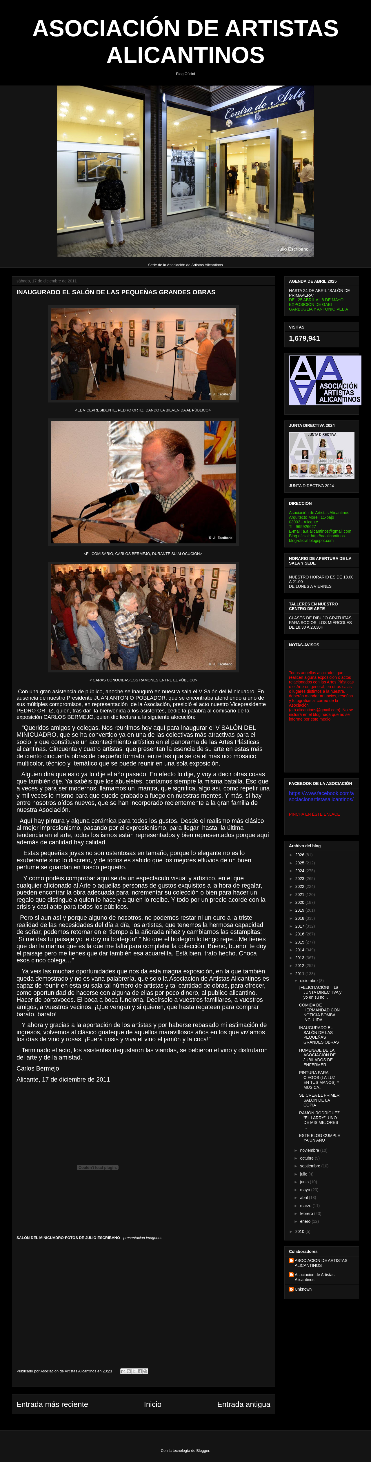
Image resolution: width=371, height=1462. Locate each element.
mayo (305, 1189)
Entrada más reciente (52, 1404)
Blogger (203, 1450)
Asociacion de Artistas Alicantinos (314, 1277)
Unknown (303, 1289)
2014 (300, 950)
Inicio (152, 1404)
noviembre (310, 1150)
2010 (300, 1231)
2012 (300, 965)
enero (306, 1221)
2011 (300, 973)
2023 (300, 878)
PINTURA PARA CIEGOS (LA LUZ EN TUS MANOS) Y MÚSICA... (319, 1079)
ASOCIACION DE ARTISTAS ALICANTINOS (321, 1263)
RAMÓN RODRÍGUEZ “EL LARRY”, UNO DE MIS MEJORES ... (319, 1120)
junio (305, 1182)
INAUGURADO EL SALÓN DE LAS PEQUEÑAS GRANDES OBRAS (319, 1034)
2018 (300, 918)
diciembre (309, 980)
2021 (300, 894)
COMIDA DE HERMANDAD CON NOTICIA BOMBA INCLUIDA (319, 1012)
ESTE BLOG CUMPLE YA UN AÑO (319, 1138)
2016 (300, 934)
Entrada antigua (243, 1404)
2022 (300, 886)
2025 (300, 863)
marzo (306, 1205)
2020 (300, 902)
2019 (300, 910)
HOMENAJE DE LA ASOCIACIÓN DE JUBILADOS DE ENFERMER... (317, 1057)
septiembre (310, 1166)
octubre (307, 1158)
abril (304, 1197)
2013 (300, 957)
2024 (300, 870)
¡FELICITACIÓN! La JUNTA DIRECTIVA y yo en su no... (320, 992)
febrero (307, 1213)
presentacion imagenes (142, 1238)
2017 (300, 926)
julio (304, 1174)
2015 (300, 942)
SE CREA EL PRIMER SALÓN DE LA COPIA (319, 1100)
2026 (300, 854)
